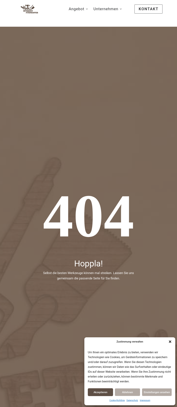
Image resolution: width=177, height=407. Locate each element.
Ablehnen (127, 392)
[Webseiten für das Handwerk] (32, 13)
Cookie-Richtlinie (117, 400)
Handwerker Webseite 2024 (74, 231)
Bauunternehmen (104, 323)
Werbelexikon (74, 332)
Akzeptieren (100, 392)
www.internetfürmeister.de (23, 334)
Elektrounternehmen (106, 328)
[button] (170, 341)
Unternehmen (108, 13)
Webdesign (109, 212)
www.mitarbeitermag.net (22, 339)
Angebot (78, 13)
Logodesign (110, 223)
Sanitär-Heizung (104, 333)
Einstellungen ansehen (157, 392)
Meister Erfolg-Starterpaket (74, 215)
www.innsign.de (18, 329)
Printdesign (109, 234)
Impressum (145, 400)
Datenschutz (132, 400)
